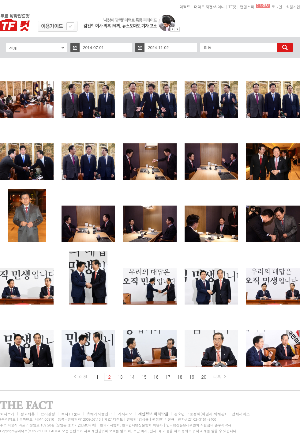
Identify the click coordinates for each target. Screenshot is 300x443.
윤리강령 (48, 413)
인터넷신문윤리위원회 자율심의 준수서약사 (198, 425)
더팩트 (185, 6)
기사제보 (125, 413)
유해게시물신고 (99, 413)
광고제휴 (27, 413)
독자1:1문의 (71, 413)
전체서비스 (241, 413)
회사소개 (7, 413)
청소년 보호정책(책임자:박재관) (200, 413)
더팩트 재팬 (203, 6)
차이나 (219, 6)
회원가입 (293, 6)
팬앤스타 (247, 6)
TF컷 (232, 6)
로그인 (277, 6)
